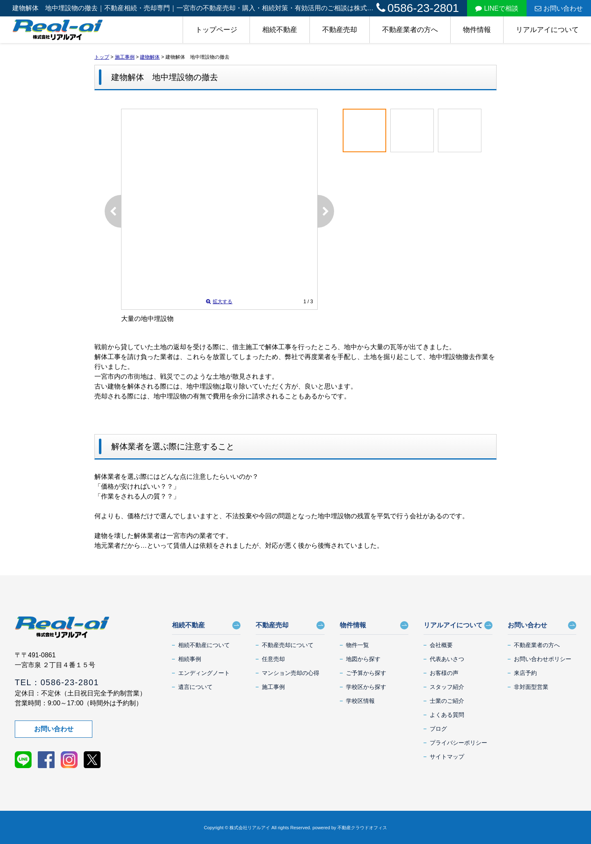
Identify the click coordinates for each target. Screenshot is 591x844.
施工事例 (273, 687)
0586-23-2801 (417, 8)
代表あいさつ (447, 659)
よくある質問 (447, 714)
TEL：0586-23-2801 (57, 682)
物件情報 (477, 30)
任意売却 (273, 659)
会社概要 (441, 645)
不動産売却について (288, 645)
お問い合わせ (559, 8)
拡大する (219, 301)
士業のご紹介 (447, 701)
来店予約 (525, 673)
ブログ (438, 728)
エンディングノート (204, 673)
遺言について (195, 687)
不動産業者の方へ (410, 30)
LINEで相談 (496, 8)
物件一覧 (357, 645)
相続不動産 (279, 30)
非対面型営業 (531, 687)
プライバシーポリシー (458, 742)
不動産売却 (339, 30)
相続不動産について (204, 645)
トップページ (216, 30)
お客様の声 (444, 673)
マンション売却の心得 (290, 673)
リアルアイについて (547, 30)
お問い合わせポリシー (542, 659)
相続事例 (189, 659)
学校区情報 (360, 701)
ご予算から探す (366, 673)
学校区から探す (366, 687)
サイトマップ (447, 756)
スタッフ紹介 (447, 687)
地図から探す (363, 659)
